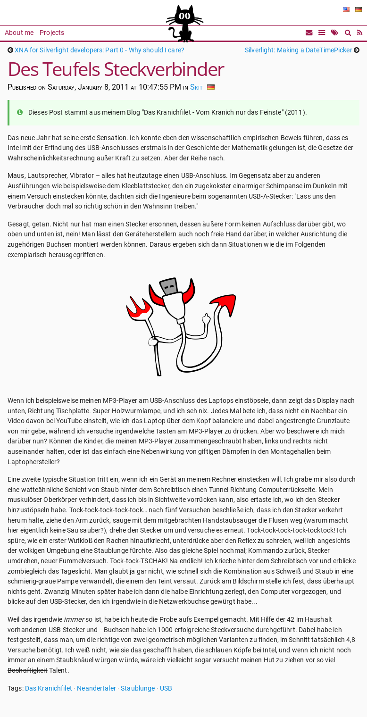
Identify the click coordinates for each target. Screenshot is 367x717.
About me (19, 33)
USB (166, 688)
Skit (196, 87)
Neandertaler (96, 688)
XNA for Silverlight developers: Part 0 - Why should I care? (99, 50)
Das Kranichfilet (48, 688)
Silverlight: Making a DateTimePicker (298, 50)
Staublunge (138, 688)
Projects (52, 33)
